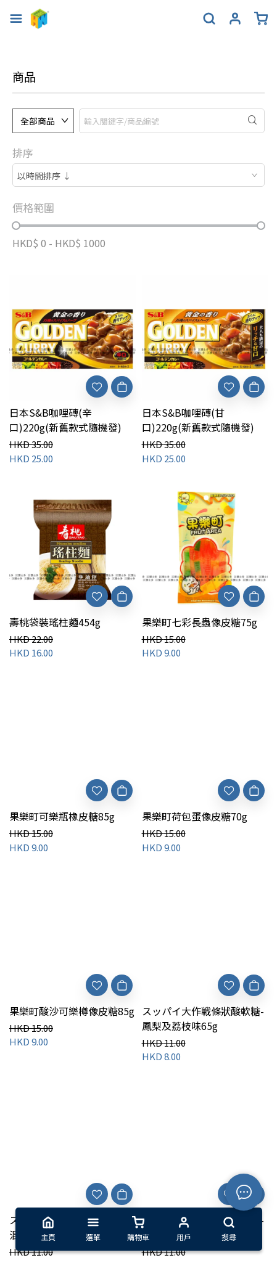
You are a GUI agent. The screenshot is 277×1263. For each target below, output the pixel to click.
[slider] (16, 225)
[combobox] (138, 175)
